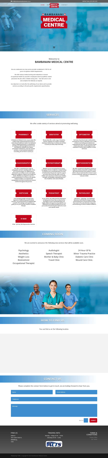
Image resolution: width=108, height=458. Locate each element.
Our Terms (94, 439)
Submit (93, 420)
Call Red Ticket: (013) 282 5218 (89, 1)
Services (56, 5)
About (49, 5)
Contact (64, 5)
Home (43, 5)
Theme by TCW (15, 456)
